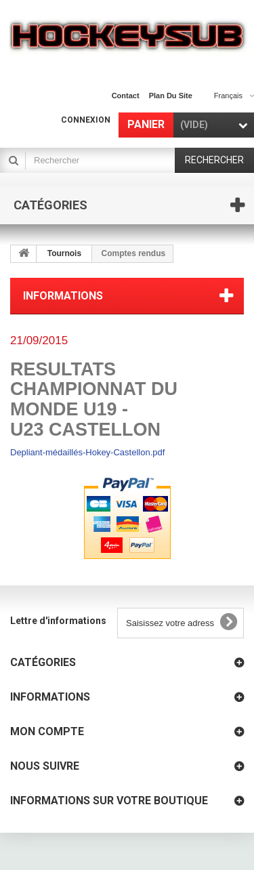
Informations (63, 295)
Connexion (85, 120)
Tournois (64, 253)
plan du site (170, 95)
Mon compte (47, 731)
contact (126, 95)
